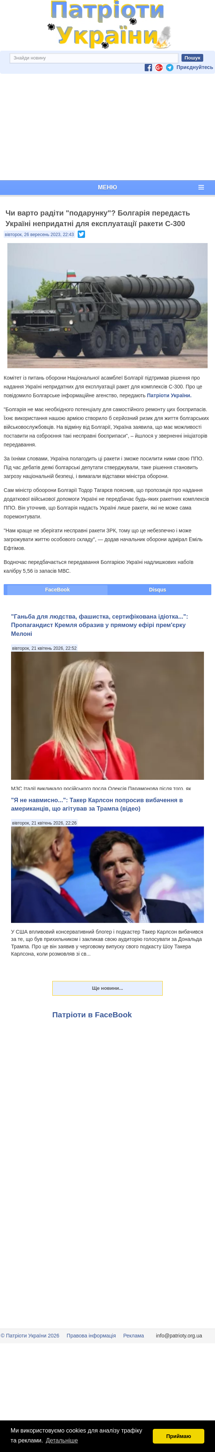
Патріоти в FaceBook (92, 1014)
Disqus (157, 590)
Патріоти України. (169, 395)
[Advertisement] (107, 127)
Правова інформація (91, 1336)
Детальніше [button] (62, 1440)
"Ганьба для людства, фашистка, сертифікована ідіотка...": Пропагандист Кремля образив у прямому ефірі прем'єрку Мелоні (99, 625)
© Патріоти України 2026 (30, 1336)
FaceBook (57, 590)
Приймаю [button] (178, 1436)
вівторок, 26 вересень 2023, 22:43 (39, 234)
